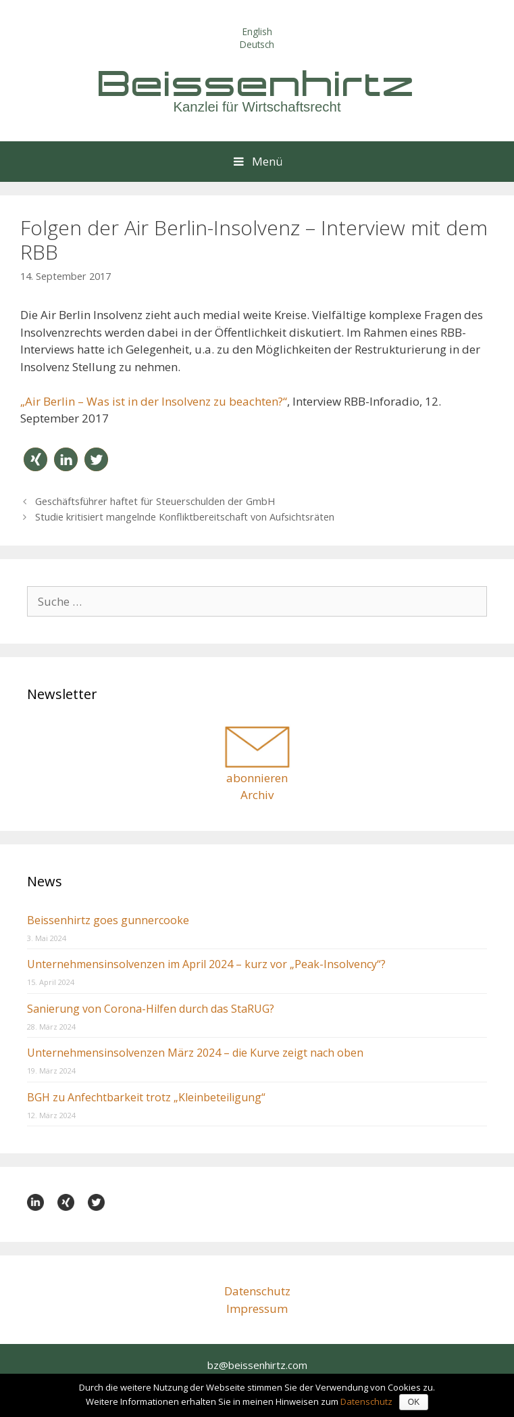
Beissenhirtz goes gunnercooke (108, 920)
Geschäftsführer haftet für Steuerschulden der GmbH (155, 501)
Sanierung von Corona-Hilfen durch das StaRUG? (150, 1008)
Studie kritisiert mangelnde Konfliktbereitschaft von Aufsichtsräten (184, 516)
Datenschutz (257, 1291)
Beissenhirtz (257, 83)
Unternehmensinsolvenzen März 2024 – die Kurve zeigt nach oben (195, 1052)
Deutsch (257, 44)
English (257, 31)
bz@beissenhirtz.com (257, 1365)
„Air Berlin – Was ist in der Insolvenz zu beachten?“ (153, 401)
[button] (35, 459)
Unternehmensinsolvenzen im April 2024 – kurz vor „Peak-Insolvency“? (206, 964)
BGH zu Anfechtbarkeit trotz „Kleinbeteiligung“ (146, 1097)
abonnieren (257, 778)
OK (413, 1402)
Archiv (257, 794)
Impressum (257, 1308)
